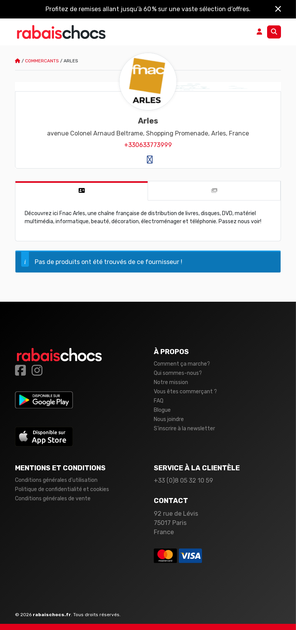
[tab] (81, 191)
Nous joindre (169, 419)
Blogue (162, 410)
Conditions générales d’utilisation (56, 480)
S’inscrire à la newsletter (184, 428)
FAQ (158, 401)
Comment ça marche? (182, 364)
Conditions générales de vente (53, 498)
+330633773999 (148, 145)
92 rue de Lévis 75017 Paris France (176, 523)
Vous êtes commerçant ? (185, 391)
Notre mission (171, 382)
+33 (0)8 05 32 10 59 (183, 480)
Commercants (42, 61)
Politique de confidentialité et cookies (62, 489)
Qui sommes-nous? (178, 373)
